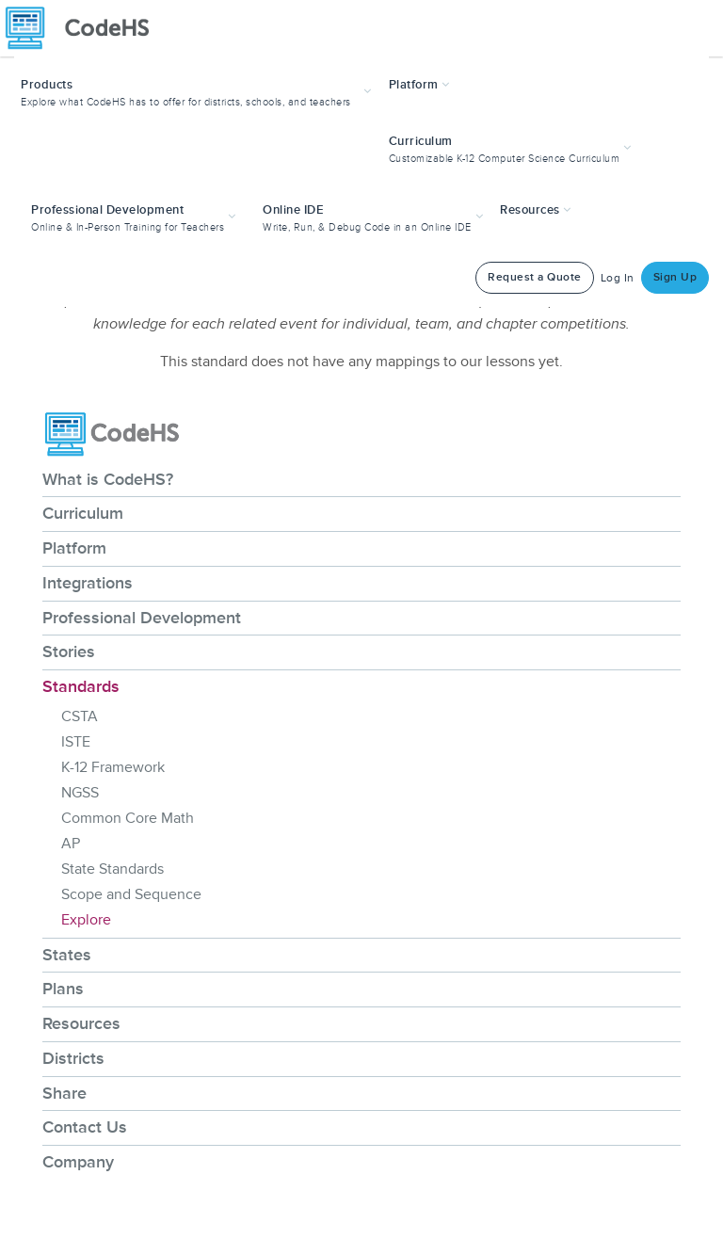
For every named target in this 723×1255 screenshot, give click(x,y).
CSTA (79, 716)
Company (78, 1161)
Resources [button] (535, 209)
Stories (68, 651)
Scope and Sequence (131, 894)
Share (64, 1093)
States (66, 954)
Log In (618, 278)
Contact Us (84, 1127)
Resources (81, 1023)
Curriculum (82, 513)
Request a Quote (535, 277)
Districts (73, 1058)
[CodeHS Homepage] (84, 28)
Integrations (87, 582)
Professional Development (141, 617)
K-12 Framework (113, 767)
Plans (63, 988)
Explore (86, 919)
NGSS (80, 792)
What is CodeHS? (107, 479)
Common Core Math (127, 818)
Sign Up (675, 277)
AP (70, 843)
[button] (198, 90)
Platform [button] (419, 84)
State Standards (112, 869)
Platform (74, 548)
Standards (81, 686)
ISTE (75, 741)
